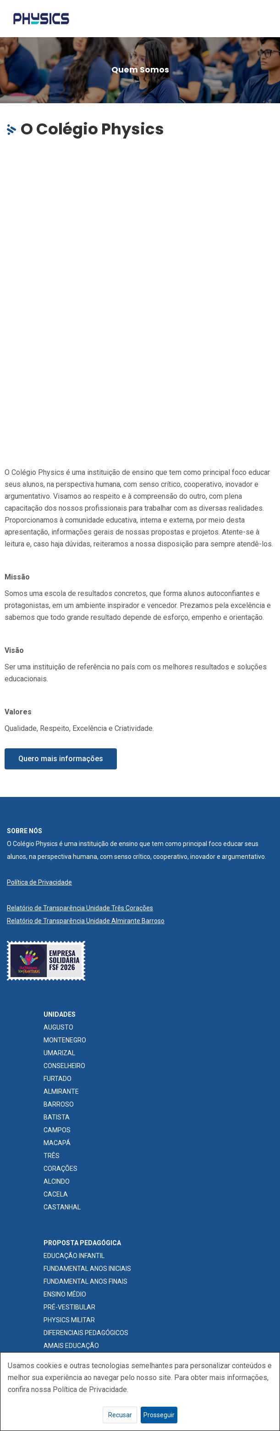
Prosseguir (159, 1415)
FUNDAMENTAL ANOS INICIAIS (87, 1268)
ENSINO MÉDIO (65, 1294)
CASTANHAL (62, 1207)
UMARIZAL (59, 1053)
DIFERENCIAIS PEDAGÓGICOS (86, 1332)
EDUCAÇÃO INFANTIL (74, 1255)
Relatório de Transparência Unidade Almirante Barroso (86, 920)
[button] (61, 758)
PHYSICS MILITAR (69, 1320)
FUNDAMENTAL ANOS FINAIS (85, 1281)
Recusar (120, 1415)
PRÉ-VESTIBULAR (69, 1307)
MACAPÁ (57, 1143)
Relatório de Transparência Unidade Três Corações (80, 908)
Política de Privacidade (39, 882)
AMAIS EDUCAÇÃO (71, 1345)
